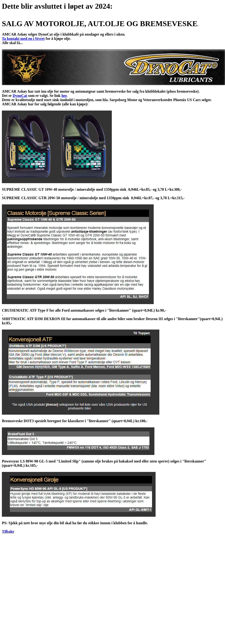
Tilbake (8, 531)
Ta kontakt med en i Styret (23, 39)
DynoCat (20, 96)
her (64, 96)
